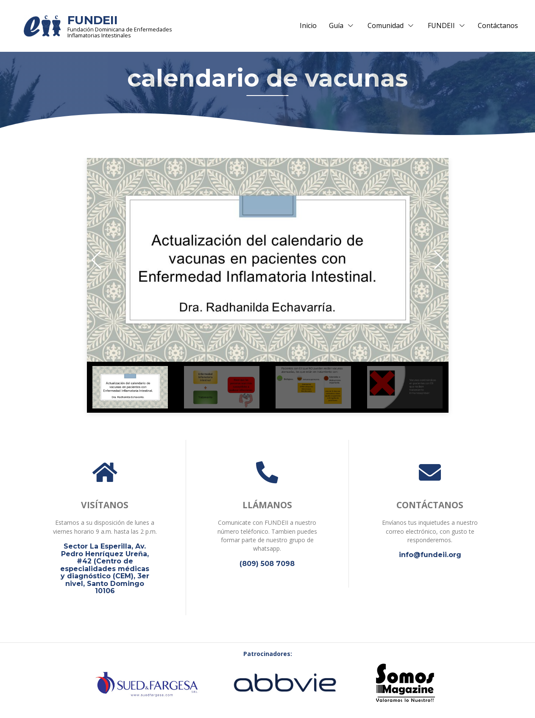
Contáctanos (498, 26)
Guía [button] (341, 26)
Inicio (308, 26)
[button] (97, 260)
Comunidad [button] (391, 26)
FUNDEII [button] (446, 26)
